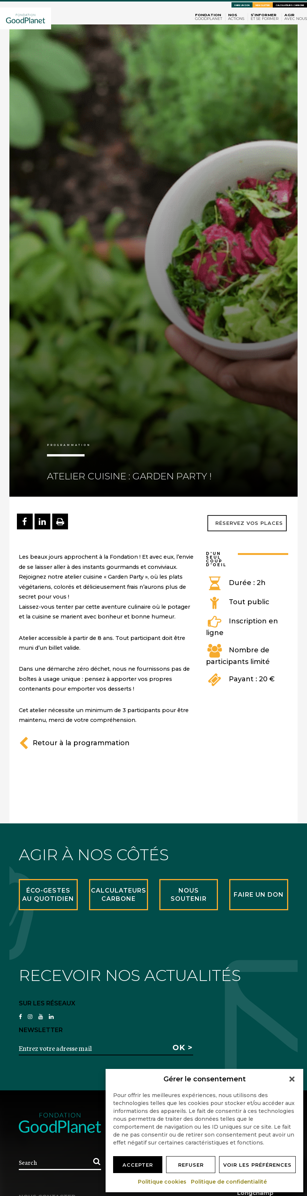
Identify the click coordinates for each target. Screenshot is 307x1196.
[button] (292, 1079)
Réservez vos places (249, 523)
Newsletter (263, 5)
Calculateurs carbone (290, 5)
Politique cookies (162, 1181)
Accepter (137, 1165)
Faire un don (242, 5)
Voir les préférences (257, 1165)
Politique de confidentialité (229, 1181)
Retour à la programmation (74, 743)
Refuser (191, 1165)
